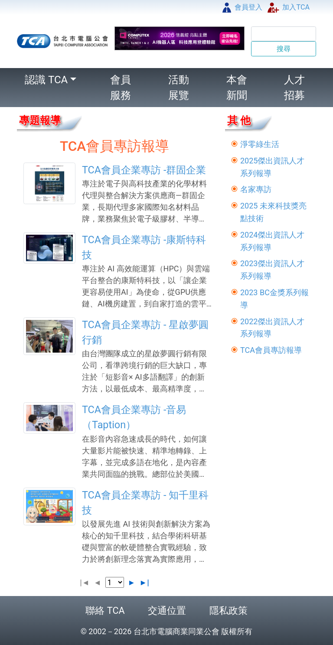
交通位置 (167, 610)
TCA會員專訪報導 (271, 350)
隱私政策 (228, 610)
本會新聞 (236, 87)
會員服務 (120, 87)
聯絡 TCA (104, 610)
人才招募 (294, 87)
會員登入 (242, 7)
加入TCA (289, 7)
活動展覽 (178, 87)
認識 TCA (46, 80)
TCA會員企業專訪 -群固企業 (144, 170)
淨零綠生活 (259, 144)
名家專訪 (255, 189)
